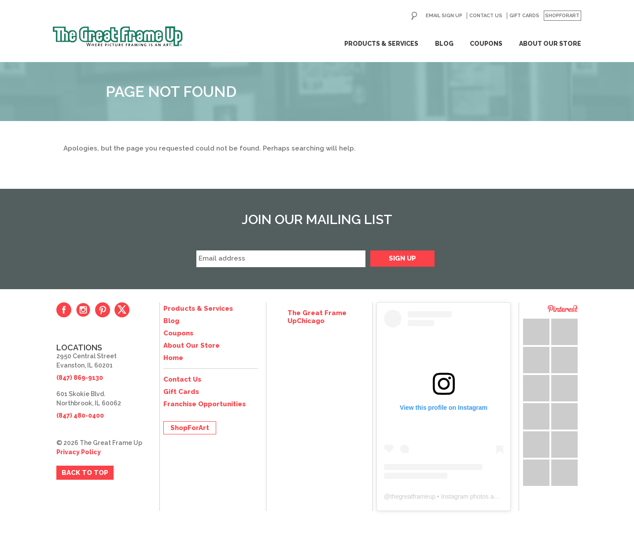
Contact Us (485, 15)
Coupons (486, 43)
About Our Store (550, 43)
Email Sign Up (444, 15)
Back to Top (85, 473)
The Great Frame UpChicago (317, 317)
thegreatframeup (412, 496)
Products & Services (381, 43)
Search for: (414, 15)
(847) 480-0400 (80, 415)
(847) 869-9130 (79, 377)
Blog (444, 43)
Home (173, 358)
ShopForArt (562, 15)
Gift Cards (524, 15)
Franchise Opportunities (204, 404)
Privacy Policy (78, 452)
